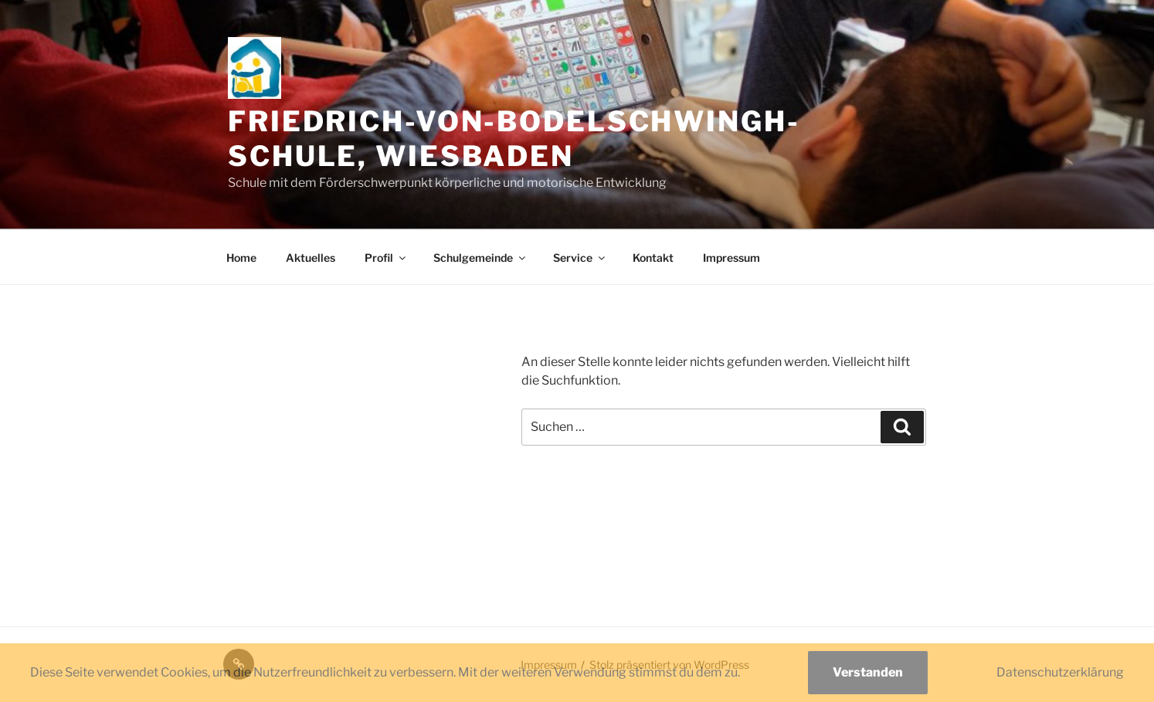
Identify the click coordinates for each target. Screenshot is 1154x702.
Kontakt (653, 257)
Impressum (731, 257)
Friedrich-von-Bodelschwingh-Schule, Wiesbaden (514, 138)
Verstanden (868, 672)
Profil (386, 257)
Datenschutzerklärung (1060, 672)
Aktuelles (310, 257)
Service (580, 257)
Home (241, 257)
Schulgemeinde (480, 257)
